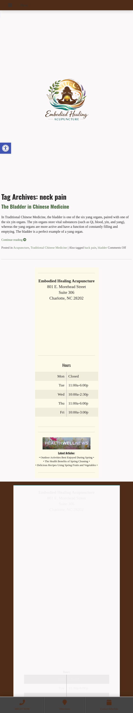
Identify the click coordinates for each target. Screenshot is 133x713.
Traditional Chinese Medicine (49, 247)
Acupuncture (21, 247)
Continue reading (13, 239)
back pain (90, 247)
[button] (5, 148)
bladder (102, 247)
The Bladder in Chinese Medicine (35, 206)
